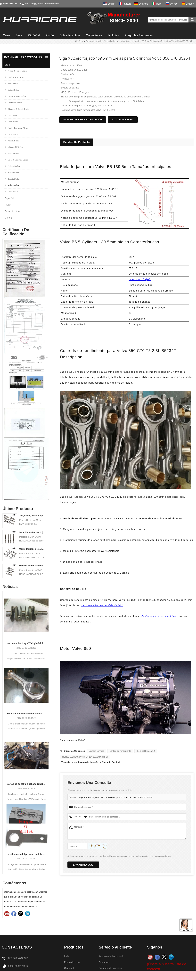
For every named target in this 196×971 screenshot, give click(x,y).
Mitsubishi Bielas (14, 147)
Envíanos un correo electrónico (159, 616)
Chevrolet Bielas (13, 102)
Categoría (90, 41)
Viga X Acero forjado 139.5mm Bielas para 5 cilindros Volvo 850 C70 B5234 (114, 797)
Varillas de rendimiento (120, 751)
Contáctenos (94, 35)
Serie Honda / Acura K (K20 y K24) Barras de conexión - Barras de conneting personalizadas (32, 532)
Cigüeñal (34, 35)
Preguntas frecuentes (139, 35)
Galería (8, 217)
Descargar (105, 962)
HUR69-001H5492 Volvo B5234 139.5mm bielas (85, 757)
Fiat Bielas (11, 115)
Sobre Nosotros (70, 35)
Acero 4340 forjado (140, 279)
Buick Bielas (12, 90)
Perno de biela (12, 211)
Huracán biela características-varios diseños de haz (26, 713)
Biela (19, 35)
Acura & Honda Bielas (16, 71)
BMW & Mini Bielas (15, 96)
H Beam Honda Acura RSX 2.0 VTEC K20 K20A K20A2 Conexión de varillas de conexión (32, 565)
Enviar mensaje (83, 864)
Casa (6, 35)
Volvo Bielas (110, 41)
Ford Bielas (11, 121)
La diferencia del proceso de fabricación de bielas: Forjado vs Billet (26, 854)
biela (100, 41)
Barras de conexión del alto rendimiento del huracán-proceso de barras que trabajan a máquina (26, 784)
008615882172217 (19, 966)
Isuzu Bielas (11, 134)
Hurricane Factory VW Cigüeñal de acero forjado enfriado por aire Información (26, 643)
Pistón (50, 35)
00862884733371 (12, 3)
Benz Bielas (11, 83)
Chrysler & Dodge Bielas (17, 109)
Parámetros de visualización (83, 119)
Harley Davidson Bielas (16, 128)
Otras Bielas (11, 191)
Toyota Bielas (12, 179)
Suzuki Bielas (12, 172)
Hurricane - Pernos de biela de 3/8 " (102, 605)
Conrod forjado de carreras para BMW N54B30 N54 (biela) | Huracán (32, 549)
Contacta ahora (122, 119)
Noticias (113, 35)
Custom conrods (96, 751)
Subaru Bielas (12, 166)
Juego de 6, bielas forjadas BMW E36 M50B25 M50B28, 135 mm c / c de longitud (32, 515)
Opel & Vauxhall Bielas (16, 160)
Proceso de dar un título (112, 956)
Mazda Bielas (12, 140)
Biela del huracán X (146, 751)
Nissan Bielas (12, 153)
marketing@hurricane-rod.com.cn (42, 3)
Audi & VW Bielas (14, 77)
